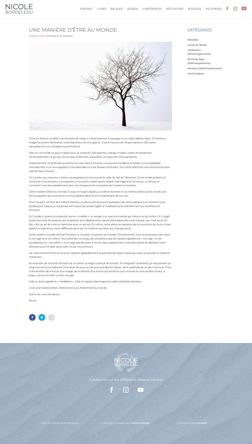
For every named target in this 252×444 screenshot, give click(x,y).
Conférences (152, 9)
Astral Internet (141, 423)
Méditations (175, 9)
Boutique (194, 9)
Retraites (193, 39)
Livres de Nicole (197, 44)
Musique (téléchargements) (205, 68)
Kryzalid (202, 423)
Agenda (132, 9)
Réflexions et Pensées (60, 36)
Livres (101, 9)
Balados (117, 9)
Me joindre (214, 9)
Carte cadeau (196, 73)
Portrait (86, 9)
